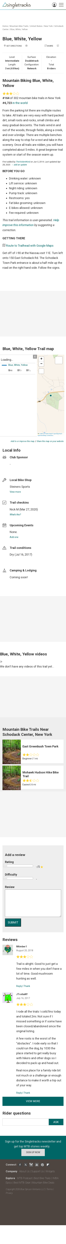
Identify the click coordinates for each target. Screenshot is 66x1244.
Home (5, 26)
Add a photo (34, 46)
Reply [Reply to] (19, 986)
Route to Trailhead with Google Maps (30, 245)
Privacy (9, 1193)
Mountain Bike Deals (43, 1182)
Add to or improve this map (22, 441)
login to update (17, 559)
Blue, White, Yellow (19, 29)
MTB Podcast (24, 1178)
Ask (56, 1122)
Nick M (14, 509)
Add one (14, 537)
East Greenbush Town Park (40, 746)
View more (15, 492)
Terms (49, 1189)
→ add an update (19, 164)
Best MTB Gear (22, 1182)
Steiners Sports (20, 486)
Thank (26, 986)
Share (50, 46)
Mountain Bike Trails (19, 26)
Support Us (37, 1171)
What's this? (15, 514)
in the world (20, 103)
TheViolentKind (23, 162)
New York (48, 26)
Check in (29, 49)
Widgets (50, 1171)
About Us (24, 1171)
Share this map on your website (50, 441)
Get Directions (14, 46)
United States (36, 26)
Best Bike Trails (42, 1178)
